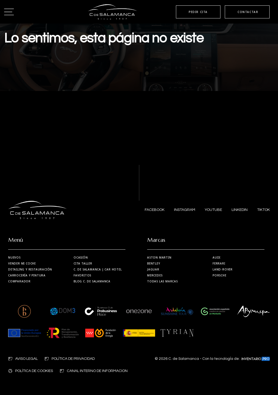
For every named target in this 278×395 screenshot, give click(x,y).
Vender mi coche (22, 263)
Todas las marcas (162, 281)
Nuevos (14, 257)
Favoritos (82, 275)
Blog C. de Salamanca (92, 281)
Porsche (219, 275)
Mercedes (154, 275)
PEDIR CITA (198, 12)
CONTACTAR (248, 12)
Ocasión (81, 257)
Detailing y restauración (30, 269)
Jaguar (153, 269)
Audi (216, 257)
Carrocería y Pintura (27, 275)
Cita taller (83, 263)
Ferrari (219, 263)
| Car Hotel (98, 269)
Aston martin (159, 257)
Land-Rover (223, 269)
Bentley (153, 263)
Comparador (19, 281)
